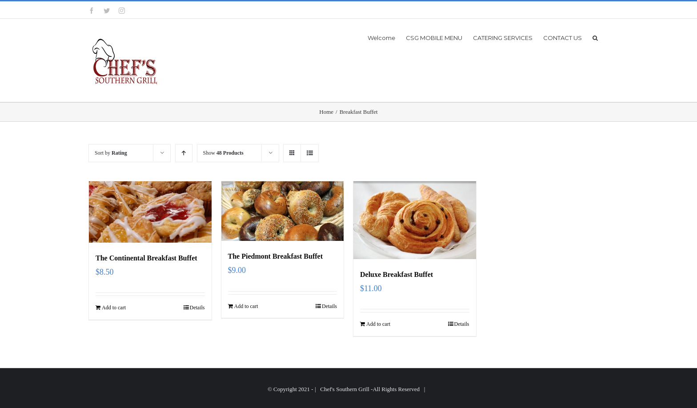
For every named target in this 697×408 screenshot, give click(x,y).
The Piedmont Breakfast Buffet (275, 256)
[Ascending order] (183, 153)
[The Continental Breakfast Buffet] (150, 212)
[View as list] (309, 153)
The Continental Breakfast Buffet (146, 258)
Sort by (111, 153)
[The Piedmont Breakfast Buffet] (282, 211)
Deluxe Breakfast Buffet (396, 274)
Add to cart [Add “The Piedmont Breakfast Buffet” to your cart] (246, 306)
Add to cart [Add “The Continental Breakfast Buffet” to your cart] (114, 307)
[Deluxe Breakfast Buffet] (414, 220)
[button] (595, 37)
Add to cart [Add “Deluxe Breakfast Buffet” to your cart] (378, 324)
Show (223, 153)
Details (197, 307)
